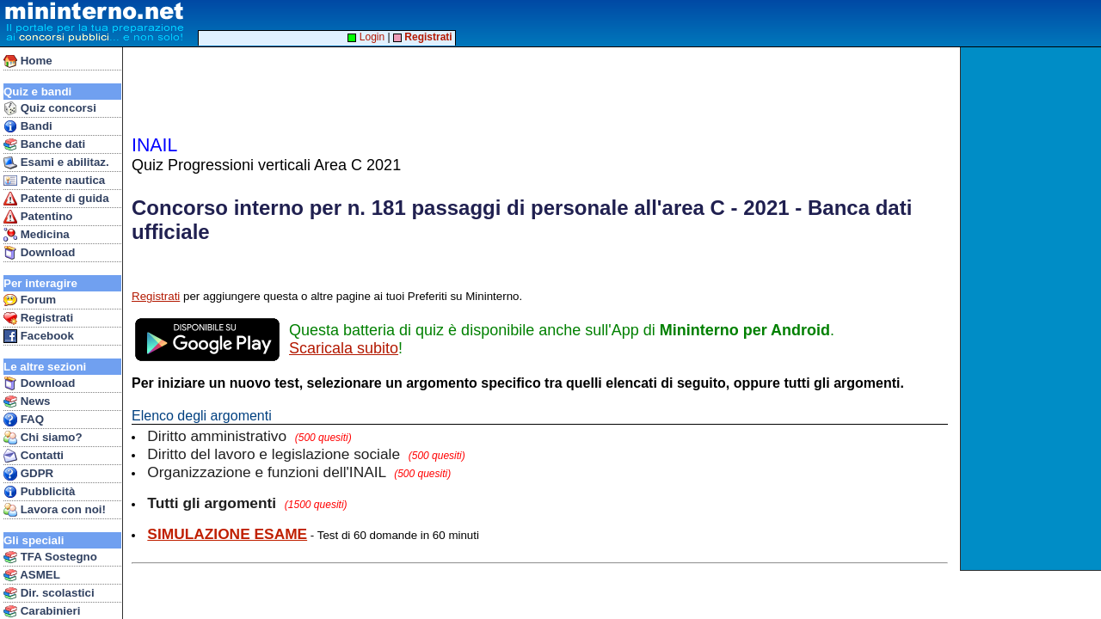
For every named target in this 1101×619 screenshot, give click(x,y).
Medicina (36, 235)
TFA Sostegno (50, 557)
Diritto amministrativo (249, 435)
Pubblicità (39, 492)
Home (27, 61)
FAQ (23, 419)
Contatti (33, 456)
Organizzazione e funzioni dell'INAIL (299, 472)
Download (39, 253)
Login (366, 37)
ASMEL (31, 575)
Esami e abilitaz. (56, 162)
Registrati (38, 318)
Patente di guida (56, 198)
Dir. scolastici (49, 593)
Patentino (37, 217)
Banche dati (44, 144)
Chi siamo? (43, 437)
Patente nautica (54, 180)
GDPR (28, 474)
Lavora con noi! (54, 510)
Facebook (38, 336)
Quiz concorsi (49, 108)
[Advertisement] (1032, 309)
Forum (29, 300)
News (27, 401)
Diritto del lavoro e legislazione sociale (305, 454)
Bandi (27, 126)
